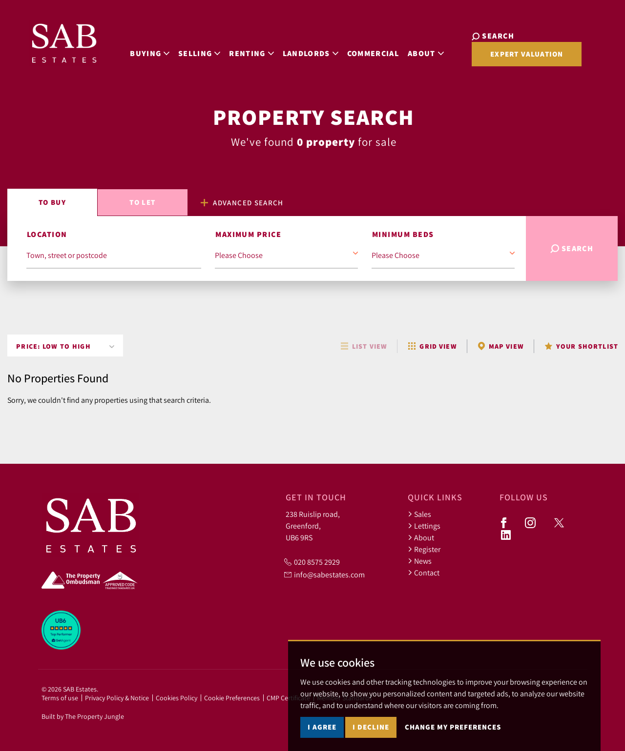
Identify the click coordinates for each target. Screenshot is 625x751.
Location (47, 234)
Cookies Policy (176, 697)
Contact (423, 572)
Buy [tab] (52, 202)
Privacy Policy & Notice (117, 697)
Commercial (361, 50)
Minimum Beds (403, 234)
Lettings (424, 526)
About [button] (414, 50)
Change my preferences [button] (453, 726)
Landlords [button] (298, 50)
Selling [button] (187, 50)
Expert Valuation (506, 57)
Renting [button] (239, 50)
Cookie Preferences (232, 697)
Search (572, 248)
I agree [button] (322, 726)
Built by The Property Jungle (83, 716)
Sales (419, 514)
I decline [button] (371, 726)
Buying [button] (137, 50)
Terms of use (60, 697)
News (420, 561)
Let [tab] (142, 202)
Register (424, 549)
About (421, 537)
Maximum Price (248, 234)
